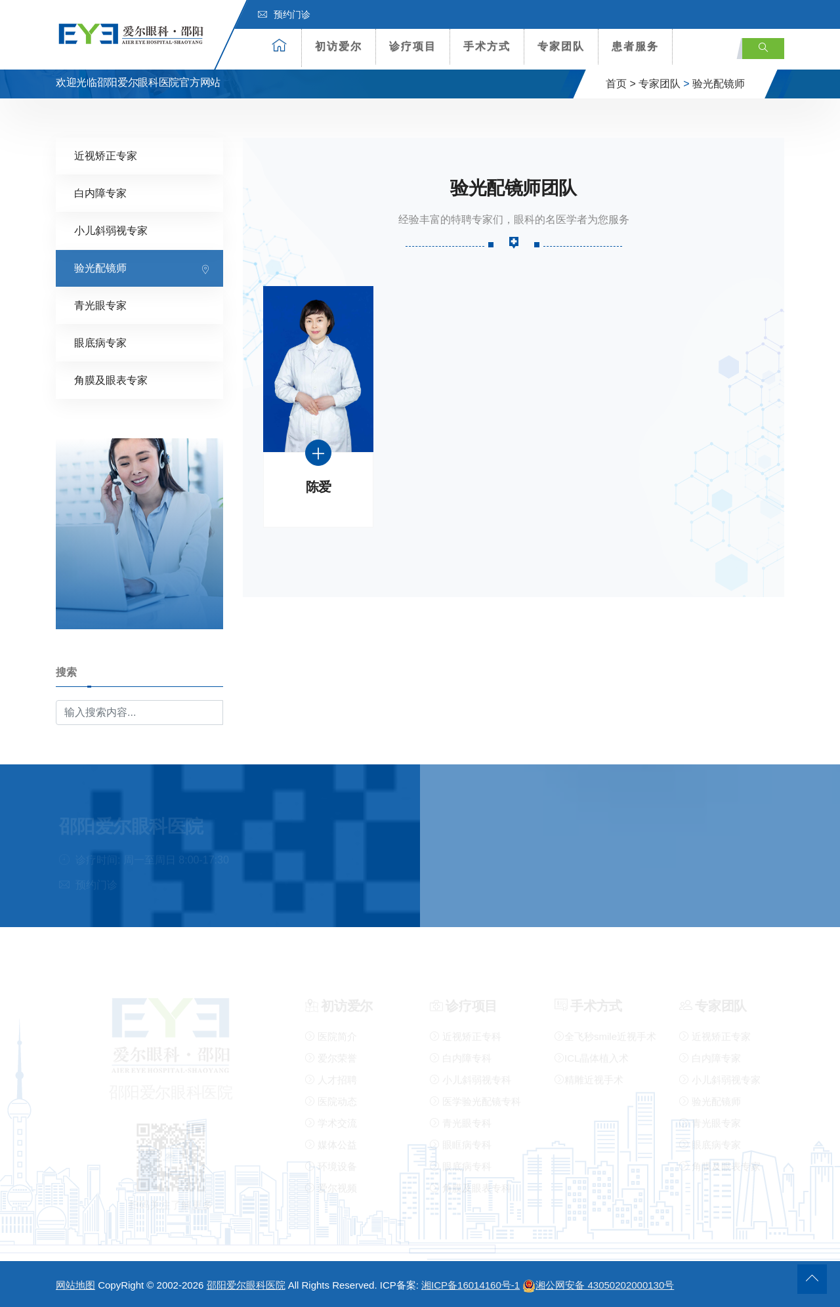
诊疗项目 (412, 46)
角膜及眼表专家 (111, 378)
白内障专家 (100, 191)
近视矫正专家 (105, 154)
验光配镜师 (718, 83)
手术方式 (487, 46)
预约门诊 (284, 14)
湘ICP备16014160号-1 (470, 1285)
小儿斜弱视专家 (111, 229)
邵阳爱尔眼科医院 (246, 1285)
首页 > (621, 83)
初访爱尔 (338, 46)
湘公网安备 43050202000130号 (598, 1285)
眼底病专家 (100, 341)
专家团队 (561, 46)
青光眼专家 (100, 304)
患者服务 (635, 46)
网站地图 (75, 1285)
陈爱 (318, 486)
